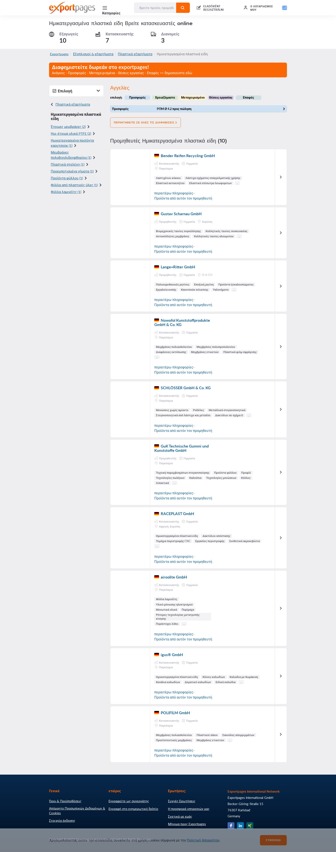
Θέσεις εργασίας (220, 97)
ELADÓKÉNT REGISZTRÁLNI (213, 8)
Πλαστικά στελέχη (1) (67, 164)
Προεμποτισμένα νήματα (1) (72, 171)
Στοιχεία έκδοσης (62, 820)
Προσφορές (137, 97)
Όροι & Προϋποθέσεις (65, 801)
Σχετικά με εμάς (180, 816)
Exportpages (59, 54)
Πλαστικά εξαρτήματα (135, 54)
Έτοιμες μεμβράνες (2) (68, 127)
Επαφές (248, 97)
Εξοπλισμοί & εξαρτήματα (93, 54)
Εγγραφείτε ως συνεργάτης (129, 801)
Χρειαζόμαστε (165, 97)
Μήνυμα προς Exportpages (187, 824)
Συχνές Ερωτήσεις (181, 801)
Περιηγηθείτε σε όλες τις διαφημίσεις (145, 123)
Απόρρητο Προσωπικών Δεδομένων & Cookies (77, 810)
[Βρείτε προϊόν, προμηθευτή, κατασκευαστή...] (155, 8)
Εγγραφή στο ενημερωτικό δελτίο (133, 809)
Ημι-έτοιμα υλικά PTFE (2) (71, 133)
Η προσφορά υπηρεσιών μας (189, 809)
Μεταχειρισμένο (193, 97)
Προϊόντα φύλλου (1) (67, 178)
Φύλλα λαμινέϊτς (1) (66, 192)
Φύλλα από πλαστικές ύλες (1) (74, 185)
